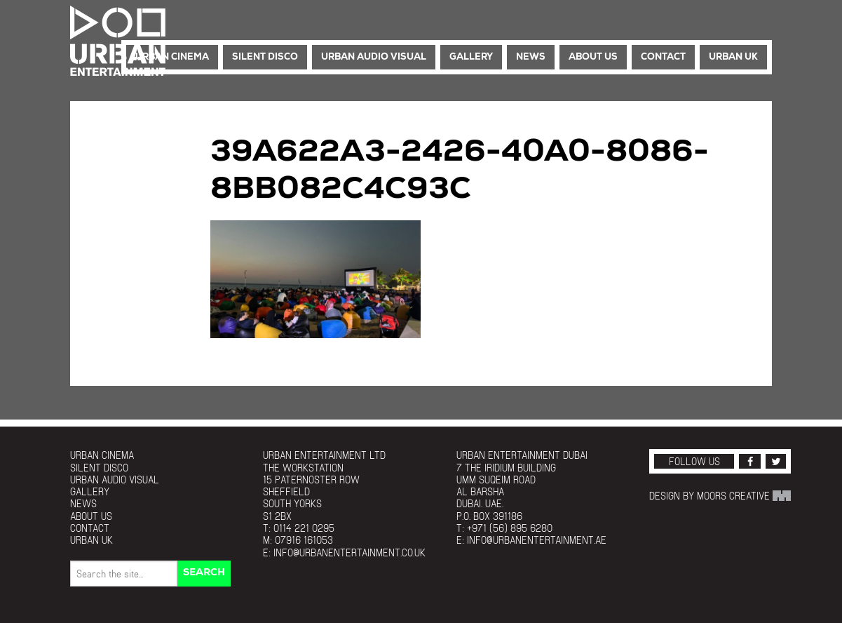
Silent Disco (265, 57)
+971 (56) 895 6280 (509, 528)
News (530, 57)
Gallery (471, 57)
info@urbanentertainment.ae (536, 540)
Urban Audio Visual (373, 57)
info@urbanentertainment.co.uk (349, 552)
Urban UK (733, 57)
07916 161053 (304, 540)
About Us (593, 57)
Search (204, 573)
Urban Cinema (172, 57)
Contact (663, 57)
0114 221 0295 (303, 528)
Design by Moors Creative (720, 496)
